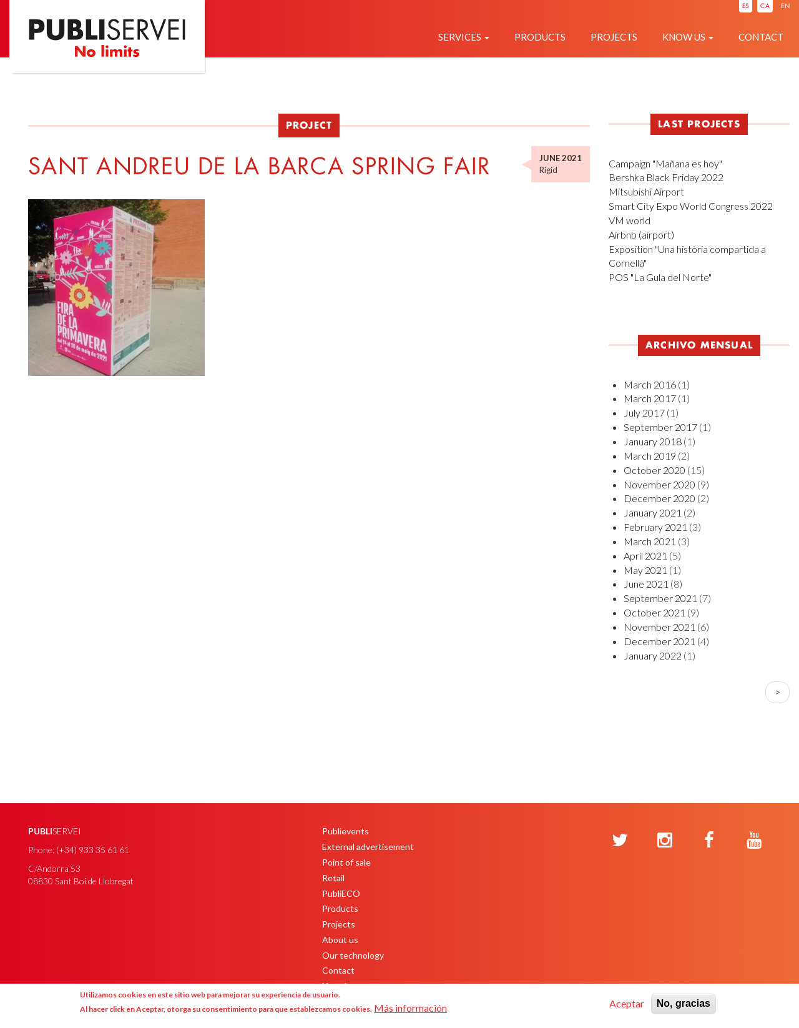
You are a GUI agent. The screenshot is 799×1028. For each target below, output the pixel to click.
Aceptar (626, 1003)
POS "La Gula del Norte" (660, 277)
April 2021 (645, 555)
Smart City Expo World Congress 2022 (691, 206)
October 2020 (654, 470)
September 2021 (660, 598)
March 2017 (650, 398)
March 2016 (650, 384)
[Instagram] (665, 840)
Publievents (345, 831)
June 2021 (646, 584)
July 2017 (644, 412)
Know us (687, 36)
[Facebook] (709, 840)
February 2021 (655, 527)
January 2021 (653, 512)
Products (540, 36)
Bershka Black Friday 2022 (666, 177)
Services (463, 36)
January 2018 (653, 441)
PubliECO (341, 893)
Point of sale (346, 862)
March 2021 (650, 541)
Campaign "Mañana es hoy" (665, 163)
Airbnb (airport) (641, 234)
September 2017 (660, 427)
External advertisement (368, 846)
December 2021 (659, 641)
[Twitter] (620, 840)
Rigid (548, 170)
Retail (333, 877)
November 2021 (659, 627)
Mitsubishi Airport (646, 191)
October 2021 (654, 612)
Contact (760, 36)
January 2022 (653, 655)
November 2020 (659, 484)
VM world (629, 220)
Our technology (353, 955)
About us (340, 939)
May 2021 (645, 570)
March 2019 (650, 456)
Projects (614, 36)
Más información (410, 1008)
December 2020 (659, 498)
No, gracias (683, 1003)
